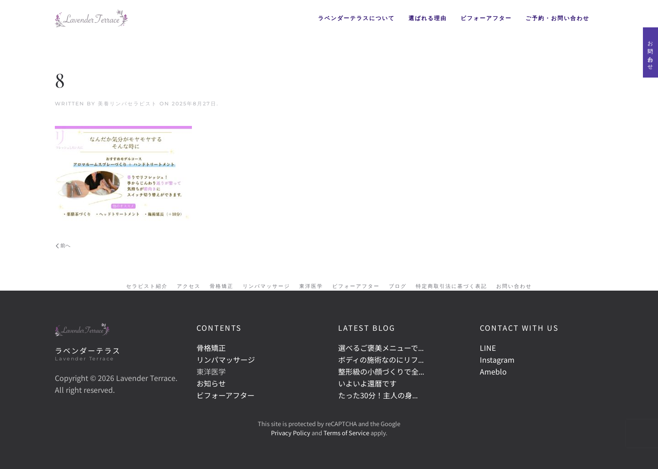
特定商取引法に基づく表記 (451, 286)
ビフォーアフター (486, 18)
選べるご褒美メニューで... (381, 347)
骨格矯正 (221, 286)
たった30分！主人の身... (378, 395)
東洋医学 (311, 286)
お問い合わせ (650, 52)
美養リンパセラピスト (127, 103)
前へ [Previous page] (63, 245)
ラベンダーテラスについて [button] (356, 18)
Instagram (497, 359)
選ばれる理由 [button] (428, 18)
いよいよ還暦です (367, 383)
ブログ (398, 286)
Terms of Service (346, 432)
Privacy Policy (290, 432)
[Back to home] (91, 18)
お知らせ (211, 383)
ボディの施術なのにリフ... (381, 359)
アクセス (189, 286)
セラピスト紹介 (147, 286)
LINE (488, 347)
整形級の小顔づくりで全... (381, 371)
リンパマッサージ (266, 286)
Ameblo (493, 371)
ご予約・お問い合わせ (557, 18)
